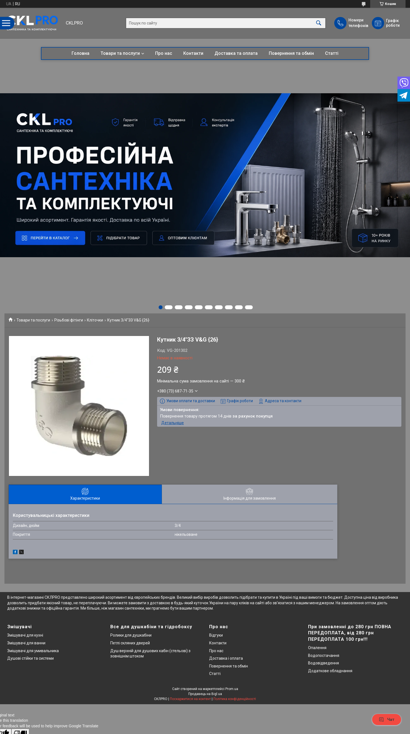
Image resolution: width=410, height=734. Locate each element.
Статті (331, 53)
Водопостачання (323, 655)
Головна (80, 53)
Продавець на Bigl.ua (205, 694)
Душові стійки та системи (30, 658)
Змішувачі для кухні (25, 635)
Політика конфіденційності (234, 699)
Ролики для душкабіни (131, 635)
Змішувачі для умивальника (33, 651)
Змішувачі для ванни (26, 643)
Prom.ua (231, 689)
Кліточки (95, 320)
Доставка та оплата (236, 53)
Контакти (193, 53)
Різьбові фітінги (68, 320)
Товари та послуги (120, 53)
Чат (386, 719)
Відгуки (216, 635)
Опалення (317, 647)
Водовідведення (323, 663)
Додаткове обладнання (330, 671)
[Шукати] (318, 23)
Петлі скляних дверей (130, 643)
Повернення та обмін (291, 53)
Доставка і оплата (226, 658)
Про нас (163, 53)
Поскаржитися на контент (190, 699)
